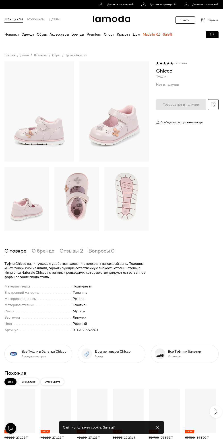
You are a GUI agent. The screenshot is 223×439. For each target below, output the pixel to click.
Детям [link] (24, 55)
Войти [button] (185, 20)
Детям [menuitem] (54, 19)
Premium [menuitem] (94, 34)
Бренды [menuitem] (78, 34)
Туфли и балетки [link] (76, 55)
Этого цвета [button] (52, 382)
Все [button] (10, 382)
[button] (212, 34)
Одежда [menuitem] (27, 34)
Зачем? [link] (109, 427)
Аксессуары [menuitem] (59, 34)
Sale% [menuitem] (167, 34)
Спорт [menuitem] (109, 34)
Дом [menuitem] (136, 34)
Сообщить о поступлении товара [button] (182, 122)
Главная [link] (9, 55)
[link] (116, 4)
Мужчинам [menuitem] (36, 19)
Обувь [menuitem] (42, 34)
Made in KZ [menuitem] (151, 34)
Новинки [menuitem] (11, 34)
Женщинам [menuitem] (13, 19)
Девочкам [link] (40, 55)
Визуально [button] (28, 382)
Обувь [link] (56, 55)
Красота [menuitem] (123, 34)
